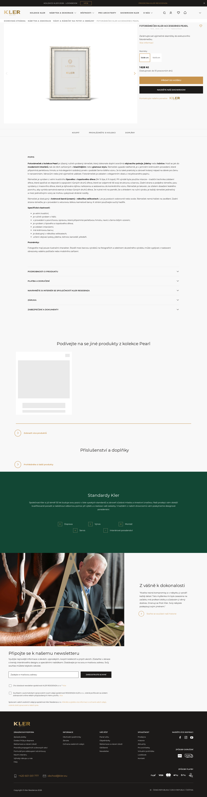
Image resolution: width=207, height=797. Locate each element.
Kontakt (141, 758)
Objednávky (105, 740)
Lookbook (142, 755)
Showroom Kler (129, 13)
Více (64, 686)
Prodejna (142, 737)
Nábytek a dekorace (63, 12)
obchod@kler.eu (55, 776)
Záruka (66, 740)
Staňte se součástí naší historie (161, 613)
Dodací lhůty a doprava (24, 740)
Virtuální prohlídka (146, 751)
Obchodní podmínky (72, 737)
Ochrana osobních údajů (73, 744)
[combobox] (196, 13)
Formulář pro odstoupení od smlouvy (30, 751)
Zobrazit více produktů (35, 433)
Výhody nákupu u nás (23, 758)
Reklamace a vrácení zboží (25, 744)
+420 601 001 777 (26, 776)
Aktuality (142, 744)
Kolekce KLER (37, 13)
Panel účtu (104, 737)
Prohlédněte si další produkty (38, 464)
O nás (148, 12)
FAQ (15, 762)
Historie (141, 740)
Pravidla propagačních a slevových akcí (31, 748)
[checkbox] (10, 685)
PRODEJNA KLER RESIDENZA (153, 3)
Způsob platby (20, 737)
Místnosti (87, 12)
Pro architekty (107, 13)
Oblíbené (104, 748)
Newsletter (104, 751)
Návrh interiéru (20, 755)
